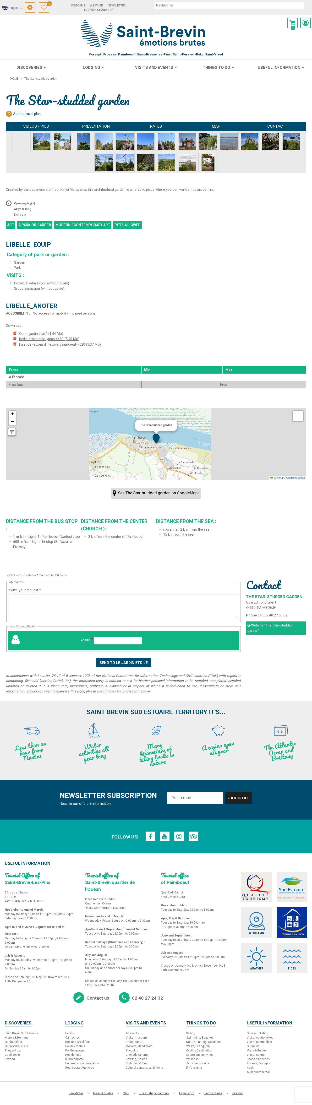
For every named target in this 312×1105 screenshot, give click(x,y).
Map (216, 126)
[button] (292, 23)
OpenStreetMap (295, 477)
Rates (156, 126)
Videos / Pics (36, 126)
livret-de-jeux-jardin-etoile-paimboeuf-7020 (60, 344)
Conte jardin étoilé (41, 333)
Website (270, 628)
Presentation (96, 126)
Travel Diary (48, 4)
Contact (276, 126)
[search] (229, 5)
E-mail (87, 639)
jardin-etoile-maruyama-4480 (49, 339)
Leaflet (275, 477)
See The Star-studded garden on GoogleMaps (158, 493)
